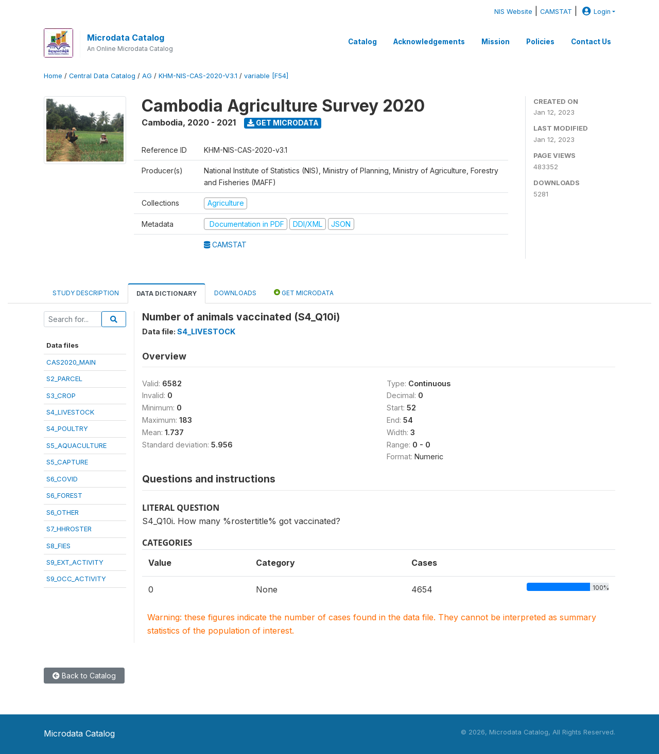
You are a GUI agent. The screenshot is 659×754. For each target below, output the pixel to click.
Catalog (362, 42)
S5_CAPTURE (67, 462)
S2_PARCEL (64, 378)
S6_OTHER (62, 512)
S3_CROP (61, 395)
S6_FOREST (64, 495)
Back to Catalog (84, 675)
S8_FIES (58, 546)
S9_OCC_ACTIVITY (76, 579)
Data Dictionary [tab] (166, 293)
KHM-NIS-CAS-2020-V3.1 (198, 76)
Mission (495, 42)
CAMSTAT (556, 11)
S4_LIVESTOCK (70, 412)
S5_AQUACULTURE (76, 445)
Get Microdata (283, 122)
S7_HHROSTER (69, 529)
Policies (540, 42)
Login (595, 11)
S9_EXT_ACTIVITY (74, 562)
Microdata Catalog (125, 37)
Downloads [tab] (235, 293)
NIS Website (513, 11)
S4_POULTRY (67, 428)
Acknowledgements (429, 42)
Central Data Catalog (102, 76)
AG (147, 76)
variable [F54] (266, 76)
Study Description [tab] (86, 293)
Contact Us (591, 42)
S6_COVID (62, 479)
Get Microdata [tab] (304, 292)
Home (53, 76)
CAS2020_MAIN (71, 362)
